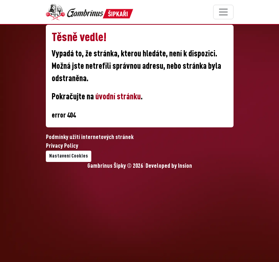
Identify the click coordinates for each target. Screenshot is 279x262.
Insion (185, 166)
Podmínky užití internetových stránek (89, 137)
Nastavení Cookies (68, 156)
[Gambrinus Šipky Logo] (89, 12)
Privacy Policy (62, 146)
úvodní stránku (118, 97)
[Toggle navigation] (223, 12)
